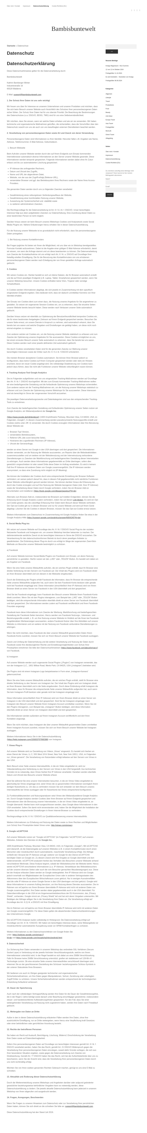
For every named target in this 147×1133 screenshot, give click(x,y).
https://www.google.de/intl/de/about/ (23, 408)
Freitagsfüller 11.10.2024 (114, 64)
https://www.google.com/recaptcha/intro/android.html (39, 929)
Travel (108, 92)
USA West (109, 107)
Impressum (26, 6)
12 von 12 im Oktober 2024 (115, 61)
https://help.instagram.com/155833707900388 (28, 731)
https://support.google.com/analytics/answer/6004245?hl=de (53, 509)
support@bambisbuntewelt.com (27, 86)
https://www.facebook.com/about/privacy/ (79, 639)
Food (107, 100)
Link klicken (78, 491)
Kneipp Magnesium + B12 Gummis (117, 57)
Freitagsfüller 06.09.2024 (114, 72)
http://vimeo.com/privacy (62, 816)
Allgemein (109, 85)
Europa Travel (110, 111)
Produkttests (110, 96)
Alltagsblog (109, 129)
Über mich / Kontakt (13, 6)
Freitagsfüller (110, 118)
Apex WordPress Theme (66, 1130)
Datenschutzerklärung (41, 6)
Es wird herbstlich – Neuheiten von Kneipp (119, 68)
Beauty (108, 103)
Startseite (11, 37)
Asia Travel (109, 114)
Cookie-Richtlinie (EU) (59, 6)
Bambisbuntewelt (74, 19)
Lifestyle (108, 89)
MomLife (108, 122)
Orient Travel (110, 126)
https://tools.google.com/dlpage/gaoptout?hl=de (55, 482)
